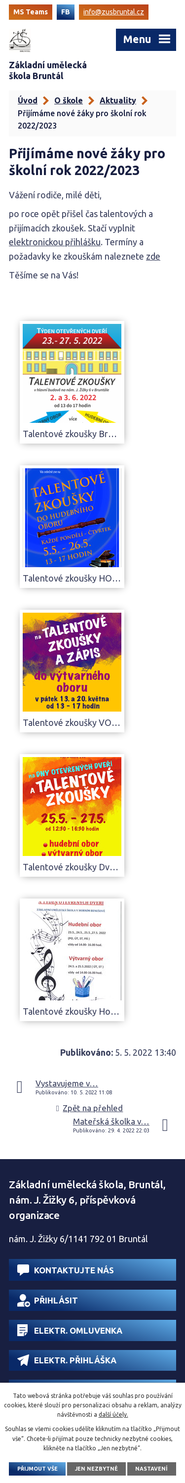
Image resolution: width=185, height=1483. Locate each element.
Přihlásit (47, 1300)
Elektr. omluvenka (69, 1330)
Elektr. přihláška (66, 1360)
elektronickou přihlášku (55, 242)
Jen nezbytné (96, 1469)
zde (153, 256)
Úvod (27, 100)
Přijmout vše (37, 1469)
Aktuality (118, 100)
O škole (68, 100)
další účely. (113, 1414)
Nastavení (151, 1469)
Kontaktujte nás (65, 1270)
